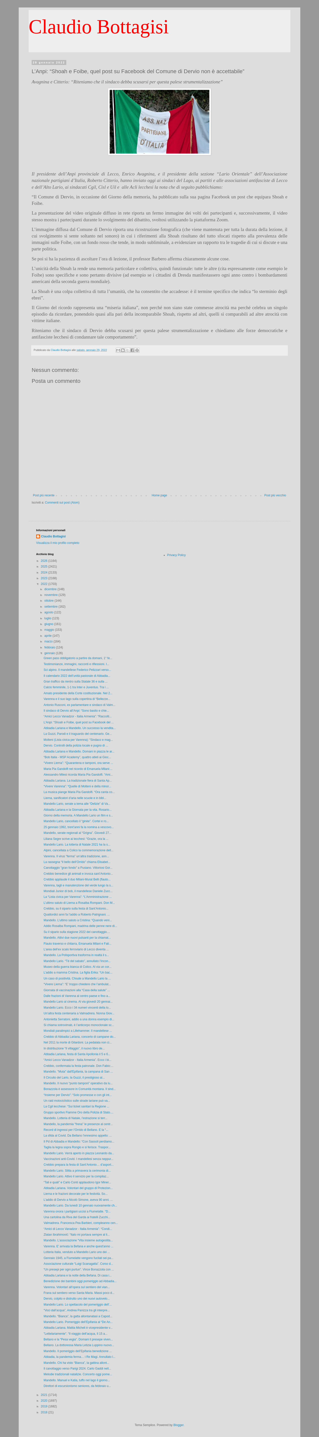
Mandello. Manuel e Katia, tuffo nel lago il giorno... (77, 1380)
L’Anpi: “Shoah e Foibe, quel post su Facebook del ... (79, 722)
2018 (44, 1412)
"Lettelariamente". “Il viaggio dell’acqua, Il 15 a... (75, 1333)
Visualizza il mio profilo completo (57, 543)
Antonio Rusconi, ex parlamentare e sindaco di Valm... (79, 705)
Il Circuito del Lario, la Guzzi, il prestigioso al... (74, 1077)
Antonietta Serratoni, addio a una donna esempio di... (79, 1019)
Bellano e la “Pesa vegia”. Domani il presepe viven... (78, 1339)
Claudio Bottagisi (99, 27)
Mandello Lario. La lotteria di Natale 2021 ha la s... (77, 844)
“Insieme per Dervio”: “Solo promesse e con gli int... (78, 1095)
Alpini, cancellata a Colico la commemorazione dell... (78, 850)
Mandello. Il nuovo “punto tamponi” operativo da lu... (78, 1083)
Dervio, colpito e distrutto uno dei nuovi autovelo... (77, 1298)
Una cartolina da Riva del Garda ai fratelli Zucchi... (77, 1217)
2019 (44, 1406)
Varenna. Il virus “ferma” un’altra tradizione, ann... (76, 856)
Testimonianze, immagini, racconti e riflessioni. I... (76, 664)
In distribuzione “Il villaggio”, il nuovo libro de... (74, 1048)
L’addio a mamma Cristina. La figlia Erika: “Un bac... (78, 972)
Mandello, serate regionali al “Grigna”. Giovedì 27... (77, 833)
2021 (44, 1395)
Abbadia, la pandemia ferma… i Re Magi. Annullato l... (79, 1357)
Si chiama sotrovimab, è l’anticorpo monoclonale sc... (79, 1025)
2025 (44, 566)
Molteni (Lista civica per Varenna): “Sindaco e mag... (78, 740)
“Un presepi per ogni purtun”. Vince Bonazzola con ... (79, 1269)
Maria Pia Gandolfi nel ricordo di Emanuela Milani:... (78, 769)
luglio (48, 618)
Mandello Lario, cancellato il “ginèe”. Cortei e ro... (76, 821)
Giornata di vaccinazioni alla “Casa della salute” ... (77, 990)
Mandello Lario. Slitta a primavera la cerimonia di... (77, 1170)
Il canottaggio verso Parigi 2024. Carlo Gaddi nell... (77, 1368)
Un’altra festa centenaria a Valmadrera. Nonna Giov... (79, 1013)
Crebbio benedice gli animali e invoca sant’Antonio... (78, 873)
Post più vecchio (275, 495)
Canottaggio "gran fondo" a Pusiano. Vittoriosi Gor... (78, 867)
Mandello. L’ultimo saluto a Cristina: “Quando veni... (78, 920)
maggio (49, 630)
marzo (49, 641)
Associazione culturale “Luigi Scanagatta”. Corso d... (78, 1263)
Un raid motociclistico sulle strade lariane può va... (77, 1100)
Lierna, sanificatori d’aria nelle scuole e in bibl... (75, 798)
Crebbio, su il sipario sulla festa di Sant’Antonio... (76, 908)
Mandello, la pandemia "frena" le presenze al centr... (78, 1124)
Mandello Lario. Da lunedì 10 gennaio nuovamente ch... (80, 1205)
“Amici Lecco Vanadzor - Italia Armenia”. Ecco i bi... (77, 1060)
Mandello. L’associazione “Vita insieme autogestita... (78, 1240)
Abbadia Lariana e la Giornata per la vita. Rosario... (78, 809)
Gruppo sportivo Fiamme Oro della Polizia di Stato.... (78, 1112)
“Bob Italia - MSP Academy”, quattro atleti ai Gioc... (77, 757)
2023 (44, 578)
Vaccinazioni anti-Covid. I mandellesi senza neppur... (78, 1159)
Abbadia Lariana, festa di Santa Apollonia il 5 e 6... (77, 1054)
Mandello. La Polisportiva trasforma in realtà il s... (76, 955)
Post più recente (44, 495)
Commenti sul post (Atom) (62, 502)
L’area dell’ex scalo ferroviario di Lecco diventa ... (76, 949)
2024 (44, 572)
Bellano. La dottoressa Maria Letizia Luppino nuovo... (79, 1345)
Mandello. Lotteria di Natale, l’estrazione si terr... (75, 1118)
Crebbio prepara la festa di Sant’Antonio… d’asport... (79, 1164)
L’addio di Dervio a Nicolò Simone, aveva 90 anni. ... (78, 1200)
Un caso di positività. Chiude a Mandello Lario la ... (77, 978)
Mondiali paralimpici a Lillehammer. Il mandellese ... (78, 1031)
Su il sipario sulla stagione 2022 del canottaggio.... (77, 932)
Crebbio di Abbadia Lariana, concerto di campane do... (80, 1036)
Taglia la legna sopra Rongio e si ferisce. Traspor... (77, 1147)
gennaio (50, 653)
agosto (49, 612)
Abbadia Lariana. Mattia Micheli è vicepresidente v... (78, 1327)
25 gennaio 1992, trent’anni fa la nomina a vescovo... (79, 827)
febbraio (50, 647)
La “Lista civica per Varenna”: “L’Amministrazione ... (78, 897)
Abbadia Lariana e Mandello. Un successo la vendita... (80, 728)
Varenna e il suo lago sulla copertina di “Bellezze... (77, 699)
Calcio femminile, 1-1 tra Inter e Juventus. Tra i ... (76, 687)
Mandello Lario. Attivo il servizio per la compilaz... (76, 1176)
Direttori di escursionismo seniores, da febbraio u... (77, 1386)
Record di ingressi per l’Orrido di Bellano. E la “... (76, 1130)
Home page (159, 495)
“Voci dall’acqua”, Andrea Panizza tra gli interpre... (77, 1310)
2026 (44, 561)
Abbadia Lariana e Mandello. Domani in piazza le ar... (79, 751)
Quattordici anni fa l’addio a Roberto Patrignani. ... (77, 914)
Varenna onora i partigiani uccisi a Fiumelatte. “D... (77, 1211)
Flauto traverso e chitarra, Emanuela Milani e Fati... (77, 943)
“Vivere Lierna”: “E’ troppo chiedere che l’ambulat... (77, 984)
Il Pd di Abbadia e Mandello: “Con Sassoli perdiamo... (79, 1141)
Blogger (178, 1425)
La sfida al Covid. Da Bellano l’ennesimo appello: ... (78, 1135)
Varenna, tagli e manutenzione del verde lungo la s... (78, 885)
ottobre (49, 600)
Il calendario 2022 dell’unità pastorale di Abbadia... (77, 676)
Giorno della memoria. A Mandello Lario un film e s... (78, 815)
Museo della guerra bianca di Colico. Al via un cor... (77, 967)
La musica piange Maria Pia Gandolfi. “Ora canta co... (79, 792)
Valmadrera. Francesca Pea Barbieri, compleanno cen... (81, 1223)
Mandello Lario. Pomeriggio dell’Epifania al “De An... (78, 1322)
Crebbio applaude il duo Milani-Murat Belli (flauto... (77, 879)
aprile (48, 635)
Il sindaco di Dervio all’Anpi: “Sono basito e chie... (76, 710)
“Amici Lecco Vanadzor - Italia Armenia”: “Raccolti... (78, 716)
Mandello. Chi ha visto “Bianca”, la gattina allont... (76, 1363)
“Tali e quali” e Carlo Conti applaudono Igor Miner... (77, 1182)
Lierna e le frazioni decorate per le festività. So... (76, 1194)
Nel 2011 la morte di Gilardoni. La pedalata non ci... (78, 1042)
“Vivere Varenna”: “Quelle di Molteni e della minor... (77, 786)
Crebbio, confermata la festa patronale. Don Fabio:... (78, 1066)
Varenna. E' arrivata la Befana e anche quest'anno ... (78, 1246)
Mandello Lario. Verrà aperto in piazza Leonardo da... (79, 1153)
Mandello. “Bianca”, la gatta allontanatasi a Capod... (78, 1316)
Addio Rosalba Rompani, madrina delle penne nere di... (80, 926)
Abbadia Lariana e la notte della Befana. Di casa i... (78, 1275)
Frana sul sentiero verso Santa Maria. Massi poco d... (79, 1293)
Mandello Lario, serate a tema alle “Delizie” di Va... (77, 803)
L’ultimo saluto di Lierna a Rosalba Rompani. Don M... (79, 903)
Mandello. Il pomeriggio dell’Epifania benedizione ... (78, 1351)
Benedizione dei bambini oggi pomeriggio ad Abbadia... (80, 1281)
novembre (51, 595)
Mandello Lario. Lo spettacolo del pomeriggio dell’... (78, 1304)
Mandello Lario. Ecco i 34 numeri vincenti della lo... (77, 1007)
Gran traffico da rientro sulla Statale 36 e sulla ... (76, 681)
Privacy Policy (176, 555)
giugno (49, 624)
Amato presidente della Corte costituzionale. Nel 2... (78, 693)
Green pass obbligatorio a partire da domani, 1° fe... (78, 658)
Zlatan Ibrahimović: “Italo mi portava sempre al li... (77, 1234)
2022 (44, 584)
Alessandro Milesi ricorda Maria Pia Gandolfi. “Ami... (78, 774)
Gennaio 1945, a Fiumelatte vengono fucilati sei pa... (78, 1258)
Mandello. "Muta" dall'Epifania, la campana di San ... (78, 1071)
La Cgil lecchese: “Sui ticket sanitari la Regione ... (76, 1106)
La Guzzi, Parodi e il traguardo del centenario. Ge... (78, 734)
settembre (51, 606)
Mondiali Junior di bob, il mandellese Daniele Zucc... (78, 891)
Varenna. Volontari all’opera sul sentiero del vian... (77, 1287)
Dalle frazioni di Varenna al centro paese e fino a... (77, 996)
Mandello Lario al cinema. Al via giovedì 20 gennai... (78, 1001)
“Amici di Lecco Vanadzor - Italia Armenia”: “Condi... (78, 1229)
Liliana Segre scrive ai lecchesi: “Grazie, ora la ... (76, 839)
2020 (44, 1400)
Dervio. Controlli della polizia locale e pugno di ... (76, 745)
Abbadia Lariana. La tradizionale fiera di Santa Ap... (78, 780)
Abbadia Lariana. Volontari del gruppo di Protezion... (78, 1188)
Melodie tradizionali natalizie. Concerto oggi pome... (78, 1374)
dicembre (51, 589)
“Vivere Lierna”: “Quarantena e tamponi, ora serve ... (78, 763)
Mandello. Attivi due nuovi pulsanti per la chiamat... (77, 937)
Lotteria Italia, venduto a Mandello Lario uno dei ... (77, 1252)
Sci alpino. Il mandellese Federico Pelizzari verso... (77, 670)
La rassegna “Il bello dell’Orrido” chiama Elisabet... (77, 862)
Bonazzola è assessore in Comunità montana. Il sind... (80, 1089)
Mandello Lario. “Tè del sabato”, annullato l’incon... (77, 961)
